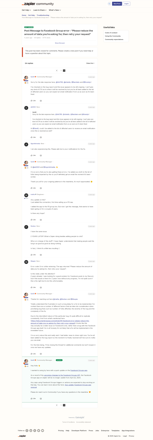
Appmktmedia (35, 143)
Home (24, 15)
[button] (117, 4)
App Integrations (128, 431)
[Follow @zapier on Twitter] (38, 430)
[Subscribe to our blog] (34, 430)
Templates (115, 431)
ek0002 (33, 107)
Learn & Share (40, 10)
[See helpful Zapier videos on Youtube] (42, 430)
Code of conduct (111, 33)
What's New (55, 10)
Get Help (26, 10)
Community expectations (114, 39)
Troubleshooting (43, 15)
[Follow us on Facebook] (26, 430)
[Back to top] (149, 419)
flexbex (33, 226)
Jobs (97, 431)
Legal (125, 436)
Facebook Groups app (78, 370)
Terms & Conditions (68, 422)
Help (67, 431)
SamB (33, 77)
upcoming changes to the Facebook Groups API (62, 375)
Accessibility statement (83, 422)
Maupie (33, 261)
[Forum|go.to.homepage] (38, 4)
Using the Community (113, 36)
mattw (33, 194)
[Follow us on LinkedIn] (30, 430)
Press (91, 431)
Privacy (131, 436)
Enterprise (105, 431)
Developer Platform (79, 431)
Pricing (61, 431)
